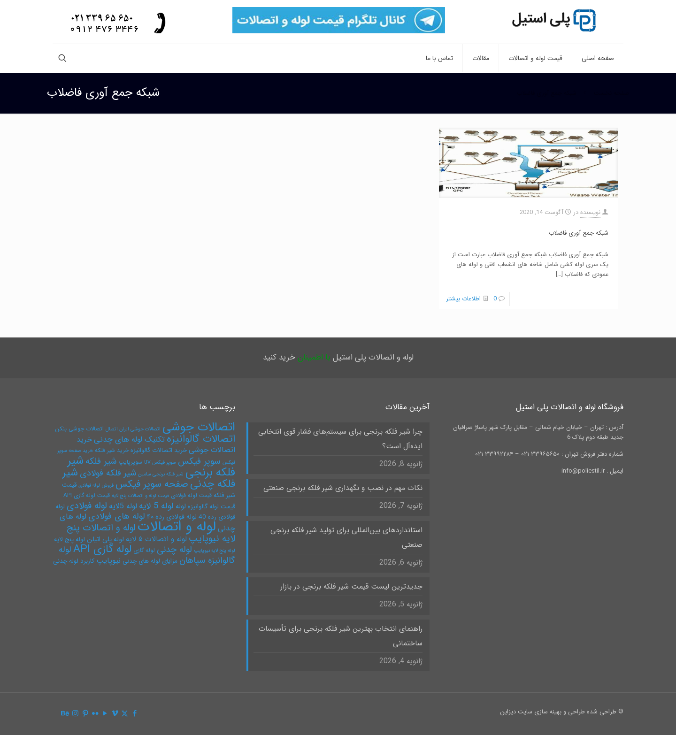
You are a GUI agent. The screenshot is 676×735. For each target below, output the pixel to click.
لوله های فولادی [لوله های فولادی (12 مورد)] (116, 516)
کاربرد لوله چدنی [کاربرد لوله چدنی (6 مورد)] (73, 561)
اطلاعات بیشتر (463, 299)
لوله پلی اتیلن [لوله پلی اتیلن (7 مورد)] (105, 539)
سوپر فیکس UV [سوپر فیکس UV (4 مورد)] (160, 463)
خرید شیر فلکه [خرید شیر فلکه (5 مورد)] (112, 450)
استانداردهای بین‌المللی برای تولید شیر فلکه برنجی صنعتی (346, 538)
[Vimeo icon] (114, 714)
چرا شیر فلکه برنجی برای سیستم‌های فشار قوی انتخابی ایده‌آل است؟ (340, 439)
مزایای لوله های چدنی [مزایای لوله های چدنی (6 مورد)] (150, 561)
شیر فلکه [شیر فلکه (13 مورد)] (101, 461)
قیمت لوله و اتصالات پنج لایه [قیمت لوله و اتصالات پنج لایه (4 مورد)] (140, 496)
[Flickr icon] (95, 714)
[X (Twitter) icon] (124, 714)
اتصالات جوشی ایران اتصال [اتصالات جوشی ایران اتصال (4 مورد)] (133, 429)
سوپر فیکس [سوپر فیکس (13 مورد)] (199, 461)
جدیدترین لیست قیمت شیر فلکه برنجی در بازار (351, 586)
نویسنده (590, 212)
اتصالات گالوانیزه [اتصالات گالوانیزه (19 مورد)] (201, 439)
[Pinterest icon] (85, 714)
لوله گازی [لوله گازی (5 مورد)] (144, 550)
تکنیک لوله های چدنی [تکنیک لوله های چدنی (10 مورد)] (129, 439)
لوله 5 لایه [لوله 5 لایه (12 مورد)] (156, 506)
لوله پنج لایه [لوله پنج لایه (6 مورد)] (69, 539)
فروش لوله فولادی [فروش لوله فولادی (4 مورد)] (96, 486)
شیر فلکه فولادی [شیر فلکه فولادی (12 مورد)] (108, 473)
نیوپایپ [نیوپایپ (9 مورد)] (108, 561)
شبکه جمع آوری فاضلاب (546, 93)
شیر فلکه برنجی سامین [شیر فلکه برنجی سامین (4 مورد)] (161, 474)
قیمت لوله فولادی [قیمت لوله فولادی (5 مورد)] (191, 495)
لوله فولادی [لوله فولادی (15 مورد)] (87, 505)
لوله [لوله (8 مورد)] (181, 506)
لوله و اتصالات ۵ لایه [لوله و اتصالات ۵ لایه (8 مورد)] (156, 539)
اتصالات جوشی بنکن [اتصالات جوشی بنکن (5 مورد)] (79, 428)
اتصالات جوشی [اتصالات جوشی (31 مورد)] (198, 427)
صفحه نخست (611, 93)
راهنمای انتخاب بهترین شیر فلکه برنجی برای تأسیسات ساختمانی (340, 636)
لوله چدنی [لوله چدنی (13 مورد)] (174, 550)
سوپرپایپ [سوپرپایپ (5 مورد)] (130, 462)
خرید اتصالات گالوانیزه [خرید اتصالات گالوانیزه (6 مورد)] (159, 450)
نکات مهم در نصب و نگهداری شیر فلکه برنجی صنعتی (342, 488)
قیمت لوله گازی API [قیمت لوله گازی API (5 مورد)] (86, 495)
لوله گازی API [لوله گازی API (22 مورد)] (102, 549)
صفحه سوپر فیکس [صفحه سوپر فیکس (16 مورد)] (151, 484)
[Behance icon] (65, 714)
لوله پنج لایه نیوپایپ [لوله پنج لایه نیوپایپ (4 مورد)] (214, 551)
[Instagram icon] (75, 714)
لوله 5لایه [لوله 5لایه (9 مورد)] (123, 506)
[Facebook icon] (134, 714)
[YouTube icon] (104, 714)
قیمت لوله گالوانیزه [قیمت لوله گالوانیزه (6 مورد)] (211, 507)
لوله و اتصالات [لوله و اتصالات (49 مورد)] (177, 526)
